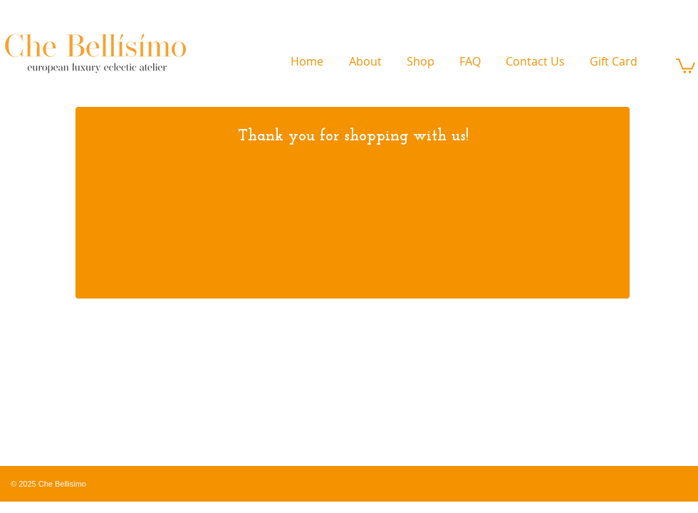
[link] (685, 65)
